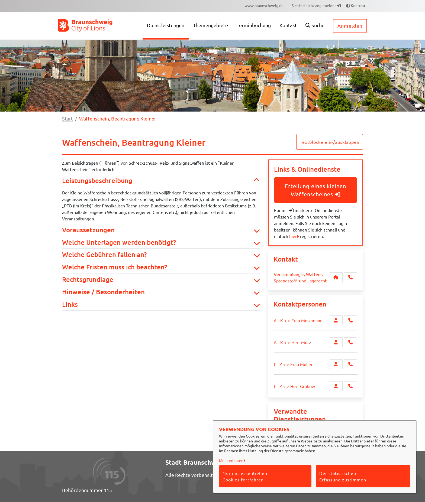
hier (293, 236)
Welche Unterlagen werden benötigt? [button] (161, 242)
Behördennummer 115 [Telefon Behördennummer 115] (87, 490)
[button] (315, 26)
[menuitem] (264, 5)
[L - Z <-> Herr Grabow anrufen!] (350, 386)
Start (67, 118)
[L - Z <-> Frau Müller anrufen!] (350, 364)
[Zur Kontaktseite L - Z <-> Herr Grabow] (336, 386)
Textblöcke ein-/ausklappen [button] (329, 142)
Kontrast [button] (356, 5)
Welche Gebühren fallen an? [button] (161, 255)
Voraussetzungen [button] (161, 230)
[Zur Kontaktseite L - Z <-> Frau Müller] (336, 364)
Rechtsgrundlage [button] (161, 279)
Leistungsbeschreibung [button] (161, 181)
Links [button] (161, 304)
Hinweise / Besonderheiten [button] (161, 292)
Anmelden (349, 25)
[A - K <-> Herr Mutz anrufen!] (350, 342)
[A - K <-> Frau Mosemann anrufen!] (350, 320)
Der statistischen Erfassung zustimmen (342, 476)
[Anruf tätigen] (350, 277)
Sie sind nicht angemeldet (316, 5)
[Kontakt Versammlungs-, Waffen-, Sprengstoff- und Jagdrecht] (336, 277)
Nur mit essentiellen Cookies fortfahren (245, 476)
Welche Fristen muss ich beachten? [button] (161, 267)
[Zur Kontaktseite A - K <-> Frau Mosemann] (336, 320)
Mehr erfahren (231, 460)
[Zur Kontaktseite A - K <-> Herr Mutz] (336, 342)
